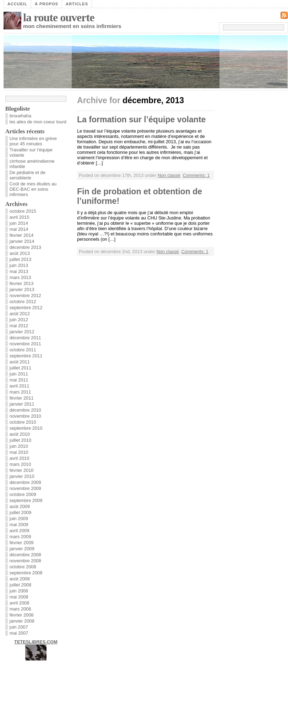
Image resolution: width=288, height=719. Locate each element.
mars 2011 (20, 392)
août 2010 (20, 434)
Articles (77, 4)
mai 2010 (19, 452)
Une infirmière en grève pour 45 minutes (33, 141)
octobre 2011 (23, 349)
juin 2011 (19, 374)
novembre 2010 (25, 416)
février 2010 (22, 470)
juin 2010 (19, 446)
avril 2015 (19, 217)
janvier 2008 (22, 621)
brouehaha (20, 115)
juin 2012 (19, 319)
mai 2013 (19, 271)
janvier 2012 (22, 331)
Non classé (169, 175)
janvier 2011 (22, 404)
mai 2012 (19, 325)
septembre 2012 (26, 307)
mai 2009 (19, 524)
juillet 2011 (20, 367)
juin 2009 (19, 518)
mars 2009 (20, 536)
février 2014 (22, 235)
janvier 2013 (22, 289)
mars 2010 (20, 464)
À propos (46, 4)
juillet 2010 (20, 440)
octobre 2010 (23, 422)
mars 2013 (20, 277)
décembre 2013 (25, 247)
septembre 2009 (26, 500)
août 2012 (20, 313)
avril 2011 (19, 386)
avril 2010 (19, 458)
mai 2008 (19, 597)
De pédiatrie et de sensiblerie (27, 175)
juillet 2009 (20, 512)
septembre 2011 (26, 355)
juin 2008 (19, 590)
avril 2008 (19, 603)
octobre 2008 (23, 566)
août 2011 (20, 361)
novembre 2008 (25, 560)
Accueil (17, 4)
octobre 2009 (23, 494)
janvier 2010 (22, 476)
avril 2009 (19, 530)
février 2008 (22, 615)
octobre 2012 (23, 301)
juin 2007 (19, 627)
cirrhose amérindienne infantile (32, 163)
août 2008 (20, 578)
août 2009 (20, 506)
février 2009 (22, 542)
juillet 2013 (20, 259)
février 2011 (22, 398)
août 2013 (20, 253)
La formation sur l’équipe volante (141, 119)
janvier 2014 (22, 241)
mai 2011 (19, 380)
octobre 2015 (23, 211)
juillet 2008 (20, 584)
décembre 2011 (25, 337)
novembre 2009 (25, 488)
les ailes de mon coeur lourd (38, 121)
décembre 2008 (25, 554)
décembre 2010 (25, 410)
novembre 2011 (25, 343)
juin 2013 (19, 265)
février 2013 (22, 283)
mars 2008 (20, 609)
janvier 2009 (22, 548)
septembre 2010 (26, 428)
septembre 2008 (26, 572)
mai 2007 (19, 633)
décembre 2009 (25, 482)
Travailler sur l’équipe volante (31, 152)
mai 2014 (19, 229)
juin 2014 (19, 223)
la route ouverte (58, 17)
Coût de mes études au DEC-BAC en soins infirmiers (33, 189)
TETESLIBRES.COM (36, 642)
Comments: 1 (196, 175)
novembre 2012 (25, 295)
